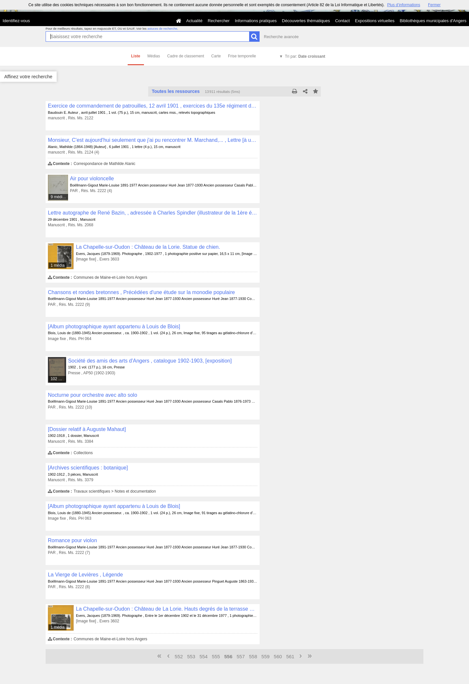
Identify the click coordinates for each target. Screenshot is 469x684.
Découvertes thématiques (306, 20)
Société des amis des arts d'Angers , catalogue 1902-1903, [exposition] (150, 361)
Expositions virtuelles (374, 20)
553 (191, 656)
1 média (57, 265)
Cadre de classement (185, 56)
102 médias (58, 379)
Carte (216, 56)
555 (216, 656)
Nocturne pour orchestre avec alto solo (92, 395)
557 (241, 656)
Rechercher (219, 20)
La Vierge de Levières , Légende (85, 574)
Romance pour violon (72, 540)
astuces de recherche (162, 28)
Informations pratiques (256, 20)
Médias (154, 56)
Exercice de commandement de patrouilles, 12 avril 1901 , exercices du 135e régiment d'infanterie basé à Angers (152, 106)
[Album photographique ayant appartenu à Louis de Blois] (114, 326)
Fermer (434, 5)
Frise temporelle (242, 56)
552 (179, 656)
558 (253, 656)
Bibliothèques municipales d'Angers (433, 20)
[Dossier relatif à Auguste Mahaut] (87, 429)
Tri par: (305, 56)
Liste (135, 56)
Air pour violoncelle (92, 178)
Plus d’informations (403, 5)
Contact (342, 20)
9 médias (58, 197)
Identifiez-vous (16, 20)
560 (278, 656)
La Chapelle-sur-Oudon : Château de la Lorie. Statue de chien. (148, 247)
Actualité (194, 20)
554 (203, 656)
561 (290, 656)
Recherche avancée (281, 37)
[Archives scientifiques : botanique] (88, 467)
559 (266, 656)
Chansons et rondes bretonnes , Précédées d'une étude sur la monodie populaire (141, 292)
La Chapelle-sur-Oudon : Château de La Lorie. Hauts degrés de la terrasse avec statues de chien (166, 609)
